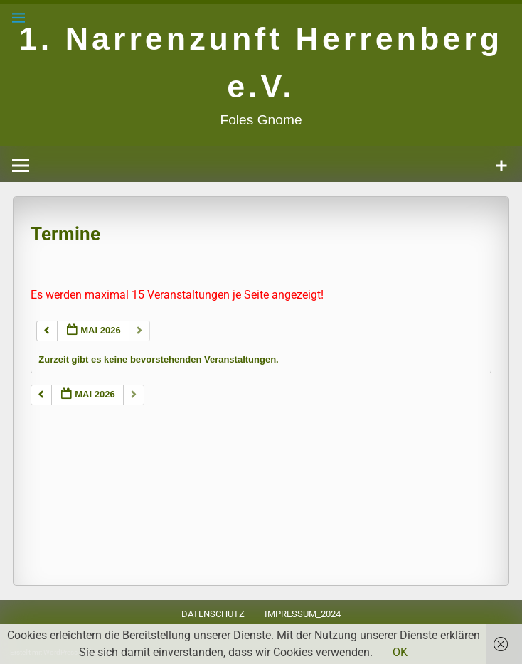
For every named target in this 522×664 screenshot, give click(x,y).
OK (400, 652)
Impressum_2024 (303, 614)
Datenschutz (213, 614)
